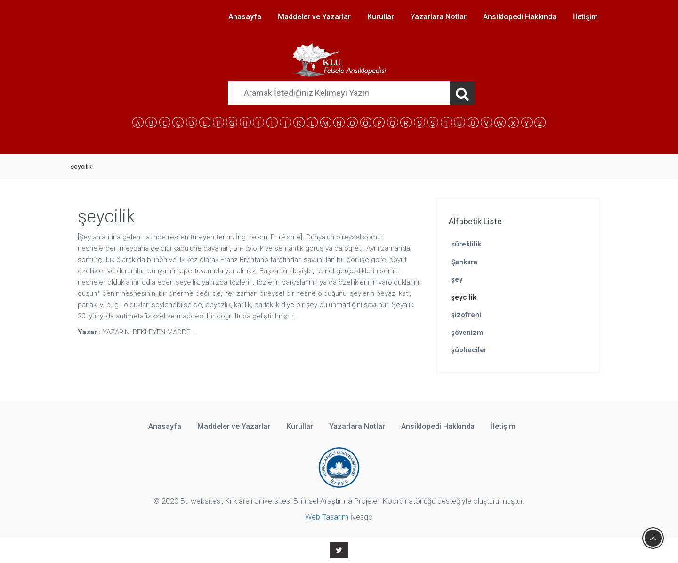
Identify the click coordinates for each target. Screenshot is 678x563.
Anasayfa (244, 16)
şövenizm (467, 332)
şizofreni (466, 314)
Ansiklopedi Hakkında (520, 16)
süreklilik (466, 244)
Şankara (464, 262)
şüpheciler (469, 350)
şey (457, 279)
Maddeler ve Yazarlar (314, 16)
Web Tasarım (326, 517)
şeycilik (463, 297)
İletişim (585, 16)
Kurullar (380, 16)
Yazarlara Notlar (439, 16)
